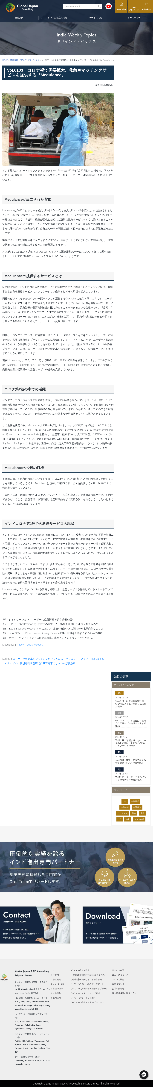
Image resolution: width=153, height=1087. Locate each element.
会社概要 (57, 979)
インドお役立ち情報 (57, 17)
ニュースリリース (134, 17)
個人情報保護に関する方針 (124, 993)
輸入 (128, 819)
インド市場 (139, 819)
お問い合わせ (146, 6)
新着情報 (14, 60)
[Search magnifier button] (99, 6)
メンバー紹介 (59, 984)
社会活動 (57, 993)
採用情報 (57, 998)
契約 (134, 813)
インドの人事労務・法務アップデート (90, 988)
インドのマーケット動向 (84, 998)
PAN (125, 801)
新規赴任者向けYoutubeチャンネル (89, 975)
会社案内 (19, 17)
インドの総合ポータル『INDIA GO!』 (89, 1002)
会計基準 (137, 807)
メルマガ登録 (121, 6)
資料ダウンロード (134, 6)
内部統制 (125, 807)
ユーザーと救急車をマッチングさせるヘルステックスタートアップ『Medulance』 (59, 658)
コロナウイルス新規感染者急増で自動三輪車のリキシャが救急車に (40, 663)
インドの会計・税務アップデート (88, 984)
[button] (143, 1074)
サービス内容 (95, 17)
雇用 (142, 813)
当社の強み (58, 988)
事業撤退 (135, 801)
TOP (52, 970)
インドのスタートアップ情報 (86, 993)
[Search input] (81, 6)
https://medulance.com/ (30, 644)
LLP (119, 819)
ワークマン (122, 813)
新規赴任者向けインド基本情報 (87, 979)
